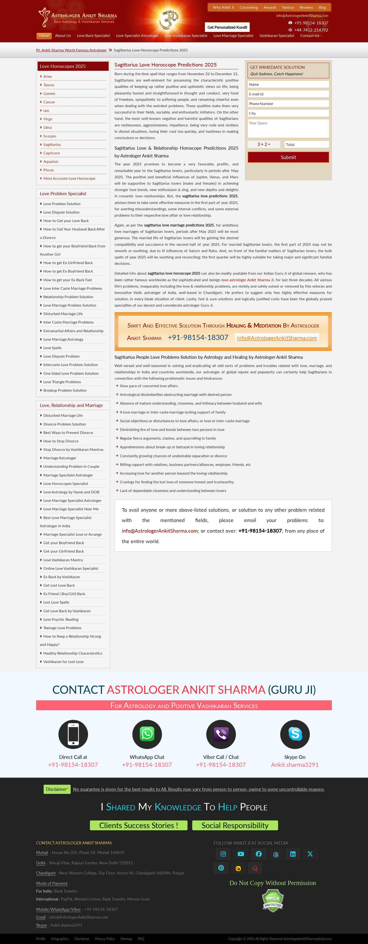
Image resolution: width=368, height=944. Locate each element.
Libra (47, 127)
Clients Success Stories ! (138, 825)
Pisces (48, 170)
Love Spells (52, 347)
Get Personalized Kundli (227, 27)
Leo (46, 110)
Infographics (60, 939)
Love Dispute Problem (61, 356)
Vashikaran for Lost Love (63, 661)
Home (44, 35)
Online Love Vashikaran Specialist (70, 568)
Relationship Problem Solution (68, 296)
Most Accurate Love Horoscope (69, 178)
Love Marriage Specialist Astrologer (72, 500)
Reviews (306, 7)
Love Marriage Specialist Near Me (71, 509)
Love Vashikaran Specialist (186, 35)
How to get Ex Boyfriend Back (68, 271)
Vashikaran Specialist (277, 35)
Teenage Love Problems (62, 627)
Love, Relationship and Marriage (71, 405)
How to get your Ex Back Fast (67, 279)
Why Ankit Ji (223, 7)
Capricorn (51, 153)
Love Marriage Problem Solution (69, 305)
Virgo (47, 119)
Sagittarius (52, 144)
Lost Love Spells (56, 602)
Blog (322, 7)
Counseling (249, 7)
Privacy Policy (105, 939)
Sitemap (126, 939)
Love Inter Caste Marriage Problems (72, 288)
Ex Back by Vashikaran (61, 576)
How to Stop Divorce (60, 441)
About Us (63, 35)
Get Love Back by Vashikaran (67, 611)
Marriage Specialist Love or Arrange (72, 534)
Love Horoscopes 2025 (63, 66)
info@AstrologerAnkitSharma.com (302, 15)
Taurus (48, 84)
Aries (47, 76)
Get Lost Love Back (59, 585)
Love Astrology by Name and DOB (71, 492)
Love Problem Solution (61, 203)
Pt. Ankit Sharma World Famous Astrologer (71, 50)
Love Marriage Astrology (63, 339)
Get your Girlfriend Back (63, 551)
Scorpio (49, 136)
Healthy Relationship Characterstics (72, 653)
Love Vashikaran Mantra (63, 560)
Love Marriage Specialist (233, 35)
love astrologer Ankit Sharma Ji (248, 279)
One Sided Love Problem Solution (71, 373)
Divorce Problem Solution (64, 424)
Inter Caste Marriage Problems (68, 322)
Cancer (49, 102)
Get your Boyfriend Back (63, 542)
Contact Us (309, 35)
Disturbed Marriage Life (63, 313)
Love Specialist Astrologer (137, 35)
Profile (40, 939)
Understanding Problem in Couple (71, 466)
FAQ (141, 939)
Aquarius (50, 161)
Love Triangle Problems (62, 381)
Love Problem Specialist (63, 193)
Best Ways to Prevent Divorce (68, 432)
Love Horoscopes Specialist (65, 483)
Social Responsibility (235, 825)
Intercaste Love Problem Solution (70, 364)
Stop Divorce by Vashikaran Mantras (73, 449)
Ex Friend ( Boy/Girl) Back (64, 593)
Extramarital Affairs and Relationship (73, 330)
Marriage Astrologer (59, 458)
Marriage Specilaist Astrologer (68, 475)
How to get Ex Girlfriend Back (68, 262)
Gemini (49, 93)
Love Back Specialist (93, 35)
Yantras (288, 7)
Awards (270, 7)
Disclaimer (81, 939)
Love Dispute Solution (61, 212)
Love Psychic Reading (60, 619)
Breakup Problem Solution (65, 390)
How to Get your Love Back (66, 220)
